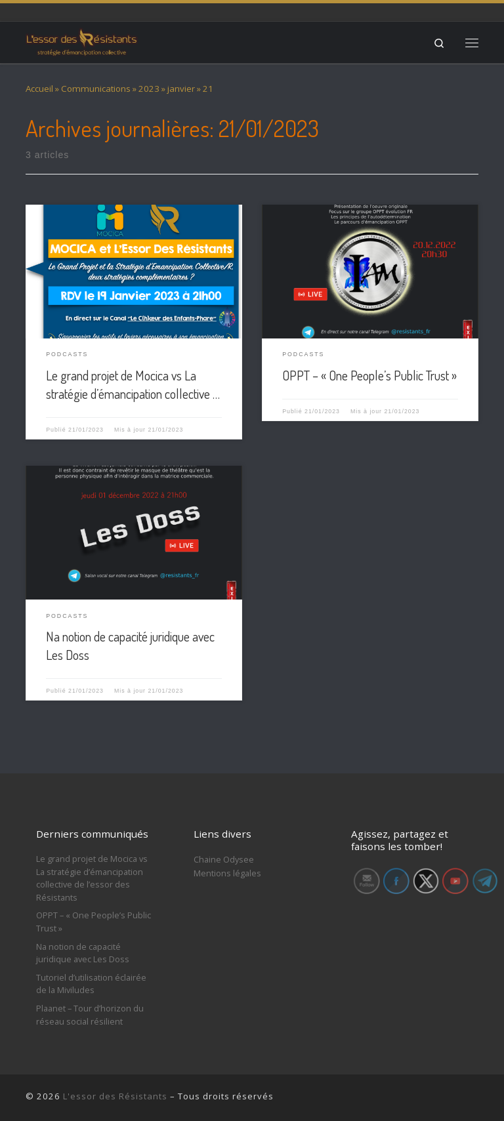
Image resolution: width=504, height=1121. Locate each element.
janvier (181, 88)
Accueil (39, 88)
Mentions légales (227, 873)
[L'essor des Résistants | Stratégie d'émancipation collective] (82, 40)
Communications (96, 88)
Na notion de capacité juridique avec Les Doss (82, 953)
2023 (148, 88)
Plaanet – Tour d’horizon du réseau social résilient (90, 1014)
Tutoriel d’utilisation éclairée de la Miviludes (91, 983)
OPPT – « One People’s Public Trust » (369, 375)
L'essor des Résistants (115, 1096)
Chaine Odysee (224, 859)
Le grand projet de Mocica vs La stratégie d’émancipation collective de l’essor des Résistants (92, 878)
